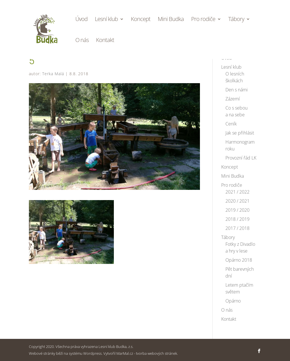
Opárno (233, 301)
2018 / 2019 (237, 219)
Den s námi (236, 90)
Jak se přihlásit (239, 133)
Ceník (231, 124)
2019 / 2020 (237, 210)
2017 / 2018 (237, 228)
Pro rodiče (203, 20)
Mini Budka (171, 20)
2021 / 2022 (237, 192)
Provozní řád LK (240, 158)
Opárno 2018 (238, 260)
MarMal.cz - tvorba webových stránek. (147, 353)
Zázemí (232, 99)
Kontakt (105, 41)
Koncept (140, 20)
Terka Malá (53, 73)
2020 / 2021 (237, 201)
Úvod (81, 20)
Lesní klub (106, 20)
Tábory (236, 20)
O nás (82, 41)
